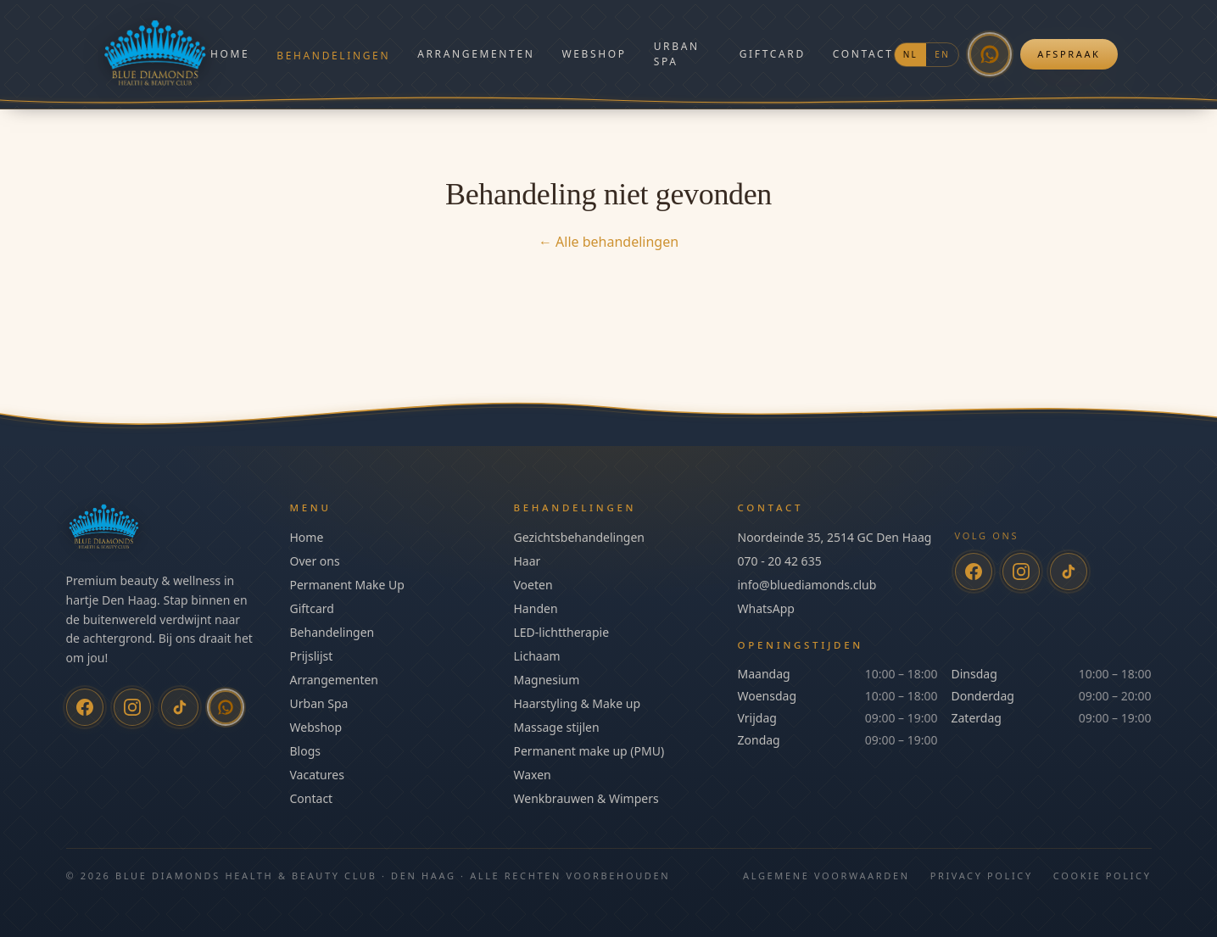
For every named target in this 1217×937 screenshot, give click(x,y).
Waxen (532, 775)
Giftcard (773, 54)
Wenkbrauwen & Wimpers (586, 798)
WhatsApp (766, 608)
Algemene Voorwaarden (826, 875)
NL (910, 54)
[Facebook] (84, 707)
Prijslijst (311, 656)
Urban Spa (677, 54)
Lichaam (537, 656)
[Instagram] (132, 707)
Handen (536, 608)
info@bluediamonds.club (807, 585)
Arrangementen (475, 54)
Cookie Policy (1102, 875)
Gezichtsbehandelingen (579, 537)
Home (229, 54)
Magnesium (547, 680)
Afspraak (1068, 53)
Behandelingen (333, 55)
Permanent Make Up (347, 585)
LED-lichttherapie (562, 632)
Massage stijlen (557, 727)
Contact (863, 54)
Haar (527, 561)
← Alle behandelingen (608, 241)
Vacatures (317, 775)
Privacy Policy (981, 875)
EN (942, 54)
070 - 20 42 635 (780, 561)
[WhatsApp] (989, 54)
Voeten (533, 585)
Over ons (315, 561)
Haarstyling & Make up (577, 703)
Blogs (305, 751)
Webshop (593, 54)
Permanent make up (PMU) (589, 751)
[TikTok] (179, 707)
